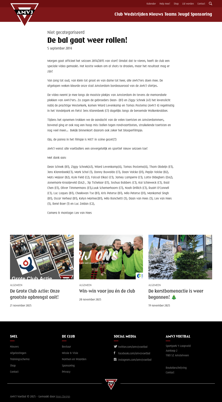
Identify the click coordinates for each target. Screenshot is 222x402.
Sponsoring (203, 14)
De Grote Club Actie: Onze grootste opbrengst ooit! (35, 294)
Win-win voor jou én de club (107, 291)
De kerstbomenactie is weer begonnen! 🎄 (175, 294)
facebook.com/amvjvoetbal (132, 353)
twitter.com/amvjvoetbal (131, 347)
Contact (201, 4)
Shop (176, 4)
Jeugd (185, 14)
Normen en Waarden (74, 359)
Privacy (66, 372)
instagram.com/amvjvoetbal (133, 360)
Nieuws (153, 14)
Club (114, 14)
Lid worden (188, 4)
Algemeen (16, 285)
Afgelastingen (18, 353)
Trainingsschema (20, 359)
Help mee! (165, 4)
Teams (170, 14)
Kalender (151, 4)
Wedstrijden (133, 14)
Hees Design (63, 396)
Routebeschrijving (176, 368)
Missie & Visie (70, 353)
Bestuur (66, 346)
